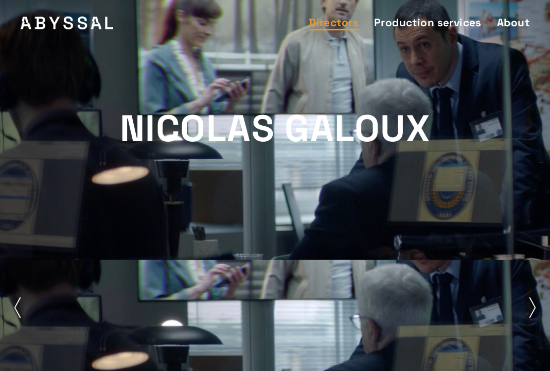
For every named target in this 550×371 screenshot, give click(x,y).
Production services (428, 22)
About (513, 22)
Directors (334, 22)
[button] (17, 307)
